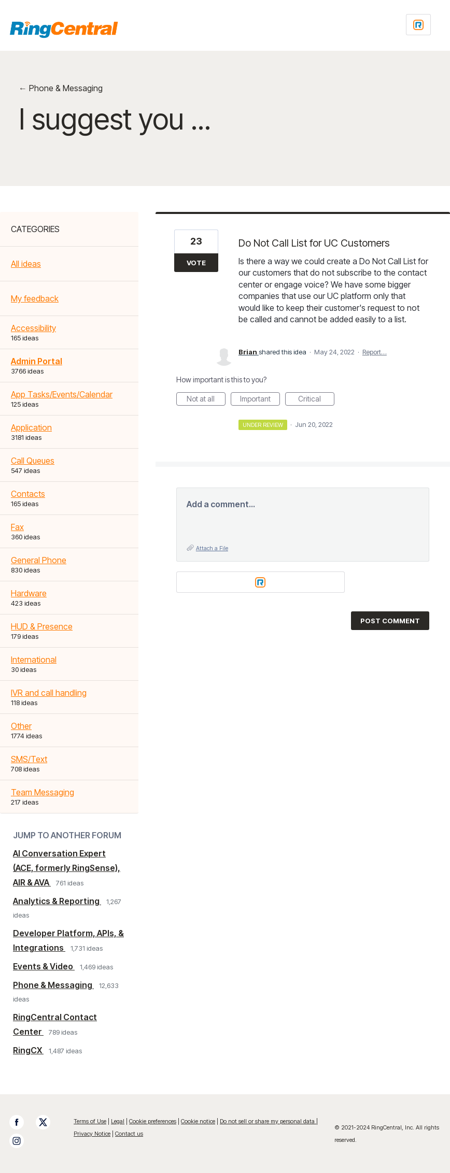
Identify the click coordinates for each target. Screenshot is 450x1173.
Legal (117, 1121)
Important (260, 400)
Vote (196, 263)
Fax (17, 527)
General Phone (38, 560)
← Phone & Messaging (61, 88)
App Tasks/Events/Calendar (61, 394)
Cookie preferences (152, 1121)
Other (21, 726)
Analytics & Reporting (57, 901)
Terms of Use (90, 1121)
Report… (374, 352)
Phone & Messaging (53, 985)
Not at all (206, 400)
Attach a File (212, 548)
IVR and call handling (49, 693)
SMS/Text (29, 759)
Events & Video (44, 966)
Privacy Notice (92, 1133)
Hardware (29, 593)
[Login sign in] (418, 24)
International (34, 659)
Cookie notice (198, 1121)
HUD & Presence (42, 626)
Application (31, 427)
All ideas (26, 264)
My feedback (35, 298)
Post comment (390, 621)
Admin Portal (36, 361)
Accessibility (33, 328)
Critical (316, 400)
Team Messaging (42, 792)
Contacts (28, 494)
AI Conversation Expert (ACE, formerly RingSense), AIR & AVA (66, 868)
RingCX (28, 1050)
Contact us (129, 1133)
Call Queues (32, 460)
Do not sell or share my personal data (268, 1121)
